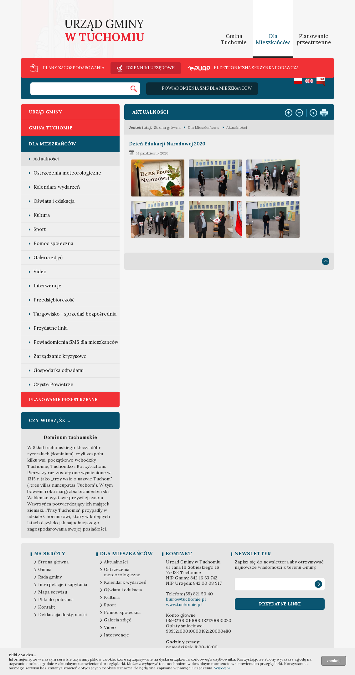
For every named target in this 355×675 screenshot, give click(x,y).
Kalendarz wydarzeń (56, 187)
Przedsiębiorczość (54, 300)
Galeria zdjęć (48, 257)
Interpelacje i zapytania (62, 584)
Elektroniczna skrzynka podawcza (256, 68)
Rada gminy (50, 577)
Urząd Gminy (45, 112)
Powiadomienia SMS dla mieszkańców (207, 88)
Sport (39, 229)
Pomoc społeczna (53, 243)
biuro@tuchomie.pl (186, 599)
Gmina (44, 569)
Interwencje (47, 286)
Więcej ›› (222, 668)
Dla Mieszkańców (273, 39)
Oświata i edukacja (54, 201)
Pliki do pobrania (56, 599)
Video (39, 272)
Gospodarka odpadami (58, 370)
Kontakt (46, 607)
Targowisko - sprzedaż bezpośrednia (74, 314)
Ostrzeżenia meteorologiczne (67, 173)
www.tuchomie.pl (184, 604)
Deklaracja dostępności (62, 614)
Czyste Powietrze (53, 384)
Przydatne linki (50, 328)
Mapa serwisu (52, 592)
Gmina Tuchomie (234, 39)
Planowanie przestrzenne (313, 39)
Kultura (41, 215)
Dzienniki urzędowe (150, 68)
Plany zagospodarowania (73, 68)
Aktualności (46, 159)
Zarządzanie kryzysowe (59, 356)
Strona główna (167, 127)
